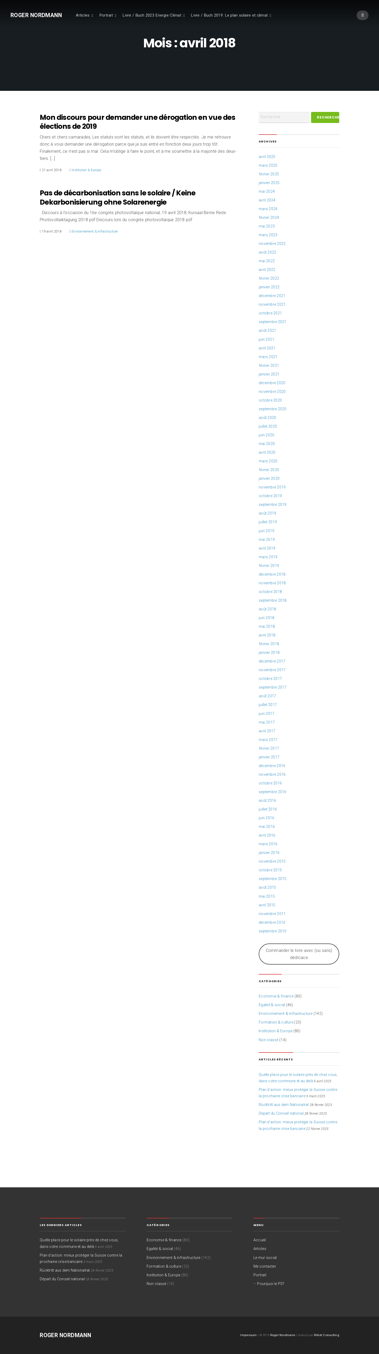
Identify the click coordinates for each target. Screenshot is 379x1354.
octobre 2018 (270, 592)
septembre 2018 (273, 600)
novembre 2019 (272, 487)
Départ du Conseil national (281, 1113)
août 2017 (267, 696)
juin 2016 (266, 818)
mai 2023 (267, 226)
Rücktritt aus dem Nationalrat (284, 1105)
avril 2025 (267, 157)
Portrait (106, 15)
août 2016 (267, 800)
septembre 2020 (273, 409)
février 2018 (269, 644)
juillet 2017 (268, 705)
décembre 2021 (272, 296)
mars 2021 (268, 357)
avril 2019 (267, 548)
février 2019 (269, 566)
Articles (82, 15)
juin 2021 (266, 339)
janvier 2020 (269, 478)
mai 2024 (267, 191)
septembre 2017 (273, 687)
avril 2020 (267, 452)
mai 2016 (267, 826)
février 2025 (269, 174)
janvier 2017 (269, 757)
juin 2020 (266, 435)
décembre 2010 (272, 922)
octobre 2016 (270, 783)
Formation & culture (276, 1022)
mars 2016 (268, 844)
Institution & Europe (86, 170)
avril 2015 (267, 905)
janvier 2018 (269, 652)
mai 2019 (267, 539)
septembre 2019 (273, 504)
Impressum (248, 1335)
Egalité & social (272, 1005)
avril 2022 (267, 270)
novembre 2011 (272, 914)
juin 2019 (266, 531)
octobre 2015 (270, 870)
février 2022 (269, 278)
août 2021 (267, 330)
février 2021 (269, 365)
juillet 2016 (268, 809)
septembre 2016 (273, 792)
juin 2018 (266, 618)
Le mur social (265, 1258)
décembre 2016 (272, 766)
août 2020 (267, 418)
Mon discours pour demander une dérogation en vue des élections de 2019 (137, 121)
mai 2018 (267, 626)
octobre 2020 (270, 400)
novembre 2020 (272, 391)
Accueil (259, 1240)
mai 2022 (267, 261)
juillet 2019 (268, 522)
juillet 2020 (268, 426)
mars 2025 (268, 165)
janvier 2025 (269, 183)
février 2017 (269, 748)
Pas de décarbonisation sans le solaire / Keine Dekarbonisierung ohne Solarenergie (117, 197)
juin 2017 (266, 713)
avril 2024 (267, 200)
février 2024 (269, 217)
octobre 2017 (270, 678)
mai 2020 (267, 444)
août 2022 (267, 252)
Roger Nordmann (36, 15)
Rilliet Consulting (326, 1335)
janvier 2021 (269, 374)
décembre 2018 (272, 574)
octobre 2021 (270, 313)
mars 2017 (268, 740)
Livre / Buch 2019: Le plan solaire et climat (229, 15)
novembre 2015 (272, 861)
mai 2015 (267, 896)
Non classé (268, 1040)
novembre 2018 (272, 583)
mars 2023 (268, 235)
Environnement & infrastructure (95, 231)
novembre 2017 (272, 670)
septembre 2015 (273, 879)
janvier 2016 (269, 853)
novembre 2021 (272, 304)
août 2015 (267, 887)
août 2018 (267, 609)
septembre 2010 (273, 931)
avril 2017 (267, 731)
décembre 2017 (272, 661)
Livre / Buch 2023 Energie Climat (151, 15)
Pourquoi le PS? (270, 1284)
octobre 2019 (270, 496)
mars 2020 (268, 461)
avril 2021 (267, 348)
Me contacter (264, 1266)
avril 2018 (267, 635)
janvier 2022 (269, 287)
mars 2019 (268, 557)
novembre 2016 (272, 774)
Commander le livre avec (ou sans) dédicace (299, 954)
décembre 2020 (272, 383)
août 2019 (267, 513)
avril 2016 (267, 835)
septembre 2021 (273, 322)
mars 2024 (268, 209)
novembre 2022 (272, 243)
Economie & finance (276, 996)
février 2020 (269, 470)
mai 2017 (267, 722)
